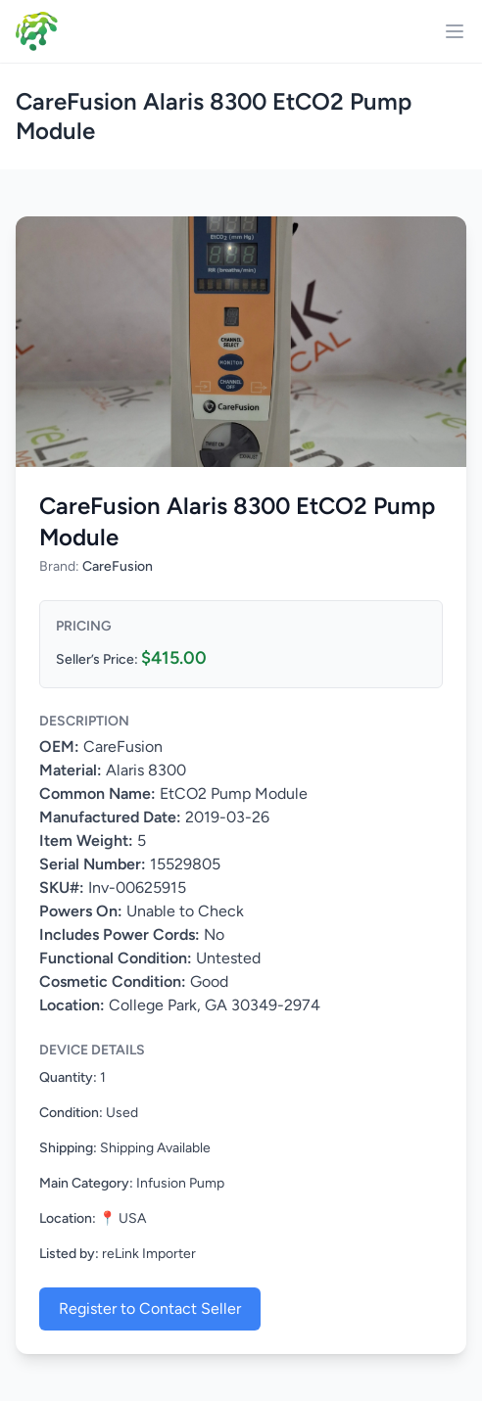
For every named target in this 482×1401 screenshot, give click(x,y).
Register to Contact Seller (150, 1308)
